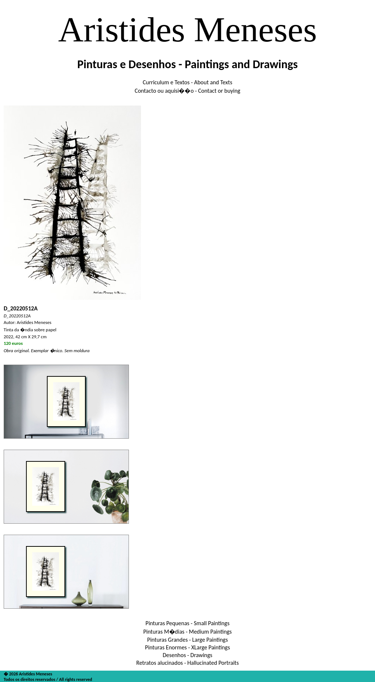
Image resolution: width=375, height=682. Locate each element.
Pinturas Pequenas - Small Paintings (187, 623)
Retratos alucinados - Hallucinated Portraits (187, 662)
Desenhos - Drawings (187, 655)
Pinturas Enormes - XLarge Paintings (187, 647)
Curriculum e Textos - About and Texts (187, 82)
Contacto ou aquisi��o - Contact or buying (187, 90)
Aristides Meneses (187, 29)
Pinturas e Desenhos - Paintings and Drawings (187, 64)
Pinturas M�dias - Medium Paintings (187, 631)
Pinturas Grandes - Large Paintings (187, 639)
